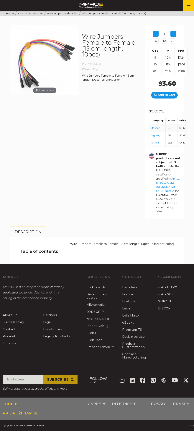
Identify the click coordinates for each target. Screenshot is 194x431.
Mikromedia (95, 304)
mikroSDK (166, 294)
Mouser (155, 127)
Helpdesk (129, 287)
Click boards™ (97, 287)
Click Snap (94, 340)
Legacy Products (56, 336)
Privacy (190, 425)
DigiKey (155, 135)
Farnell (155, 142)
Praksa (181, 404)
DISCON (164, 308)
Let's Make (130, 315)
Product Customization (133, 345)
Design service (133, 336)
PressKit (9, 336)
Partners (50, 315)
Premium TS (132, 329)
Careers (97, 404)
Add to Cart (164, 95)
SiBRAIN (164, 301)
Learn (126, 308)
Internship (124, 404)
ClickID (92, 333)
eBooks (128, 322)
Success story (13, 322)
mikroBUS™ (167, 287)
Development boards (97, 296)
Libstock (128, 301)
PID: (84, 63)
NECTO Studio (97, 319)
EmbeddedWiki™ (100, 347)
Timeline (9, 343)
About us (10, 315)
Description (28, 232)
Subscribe (60, 379)
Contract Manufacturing (134, 355)
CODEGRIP (95, 312)
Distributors (52, 329)
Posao (158, 404)
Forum (127, 294)
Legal (47, 322)
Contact (9, 329)
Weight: (87, 69)
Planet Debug (97, 326)
